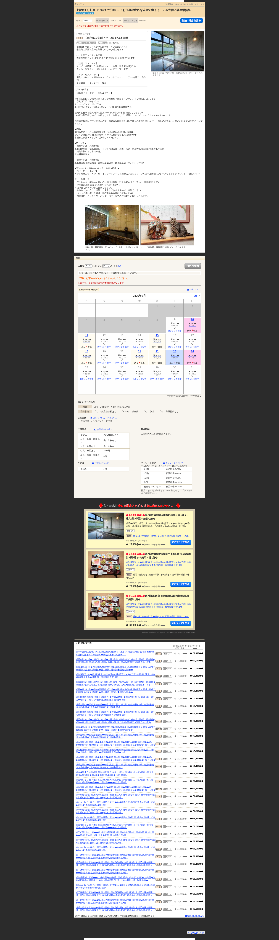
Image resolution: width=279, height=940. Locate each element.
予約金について (102, 463)
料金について (195, 289)
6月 (195, 296)
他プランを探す (174, 331)
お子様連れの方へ (105, 429)
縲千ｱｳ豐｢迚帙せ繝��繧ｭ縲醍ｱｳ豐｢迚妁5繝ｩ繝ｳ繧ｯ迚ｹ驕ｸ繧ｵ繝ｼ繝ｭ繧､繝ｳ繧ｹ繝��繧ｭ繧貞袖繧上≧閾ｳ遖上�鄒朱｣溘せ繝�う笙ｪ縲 (115, 833)
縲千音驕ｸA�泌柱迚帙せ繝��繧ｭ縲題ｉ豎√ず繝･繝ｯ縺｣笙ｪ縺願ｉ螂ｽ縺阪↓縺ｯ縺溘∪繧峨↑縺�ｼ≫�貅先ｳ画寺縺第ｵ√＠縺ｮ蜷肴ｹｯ (115, 706)
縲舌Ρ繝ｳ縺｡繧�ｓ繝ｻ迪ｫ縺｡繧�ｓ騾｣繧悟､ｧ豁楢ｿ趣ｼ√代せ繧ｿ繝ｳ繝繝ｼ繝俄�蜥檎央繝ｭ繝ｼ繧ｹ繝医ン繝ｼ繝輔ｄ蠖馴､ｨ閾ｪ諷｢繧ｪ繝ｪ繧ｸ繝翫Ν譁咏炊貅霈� (115, 661)
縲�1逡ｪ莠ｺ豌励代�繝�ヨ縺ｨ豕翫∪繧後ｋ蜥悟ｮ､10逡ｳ (161, 536)
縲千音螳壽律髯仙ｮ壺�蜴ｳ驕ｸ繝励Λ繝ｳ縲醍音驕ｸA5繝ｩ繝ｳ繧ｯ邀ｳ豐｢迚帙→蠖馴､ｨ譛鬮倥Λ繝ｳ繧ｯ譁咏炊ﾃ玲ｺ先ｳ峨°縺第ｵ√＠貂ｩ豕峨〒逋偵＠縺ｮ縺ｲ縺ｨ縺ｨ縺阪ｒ (115, 864)
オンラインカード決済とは (105, 418)
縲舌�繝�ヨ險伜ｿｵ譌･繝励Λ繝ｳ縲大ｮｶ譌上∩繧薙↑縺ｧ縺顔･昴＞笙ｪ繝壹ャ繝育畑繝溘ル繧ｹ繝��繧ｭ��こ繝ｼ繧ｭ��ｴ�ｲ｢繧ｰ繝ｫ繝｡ (115, 773)
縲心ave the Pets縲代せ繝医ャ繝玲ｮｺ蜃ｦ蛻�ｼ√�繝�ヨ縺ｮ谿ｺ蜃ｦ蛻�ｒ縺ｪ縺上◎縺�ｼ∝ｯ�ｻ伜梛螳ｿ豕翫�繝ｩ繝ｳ (116, 803)
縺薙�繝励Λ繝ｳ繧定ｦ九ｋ (180, 542)
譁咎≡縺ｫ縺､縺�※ (195, 916)
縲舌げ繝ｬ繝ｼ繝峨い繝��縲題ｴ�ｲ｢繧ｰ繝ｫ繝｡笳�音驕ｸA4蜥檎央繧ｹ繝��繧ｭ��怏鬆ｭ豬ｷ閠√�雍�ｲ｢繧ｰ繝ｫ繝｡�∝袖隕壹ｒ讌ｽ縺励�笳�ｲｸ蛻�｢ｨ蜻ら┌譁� (115, 743)
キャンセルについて (174, 463)
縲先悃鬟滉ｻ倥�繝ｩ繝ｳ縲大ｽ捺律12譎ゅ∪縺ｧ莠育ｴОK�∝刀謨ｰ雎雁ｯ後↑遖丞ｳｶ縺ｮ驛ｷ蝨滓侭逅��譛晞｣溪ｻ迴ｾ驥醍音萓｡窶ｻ (158, 563)
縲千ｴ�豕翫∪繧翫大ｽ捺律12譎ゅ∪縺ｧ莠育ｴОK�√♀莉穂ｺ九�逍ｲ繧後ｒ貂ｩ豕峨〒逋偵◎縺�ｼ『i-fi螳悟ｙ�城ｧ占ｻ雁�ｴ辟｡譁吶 (115, 653)
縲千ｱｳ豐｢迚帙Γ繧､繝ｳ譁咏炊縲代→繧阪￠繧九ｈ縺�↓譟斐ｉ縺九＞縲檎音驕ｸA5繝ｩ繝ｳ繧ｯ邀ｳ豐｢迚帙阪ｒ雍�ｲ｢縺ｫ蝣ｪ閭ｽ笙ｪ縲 (116, 796)
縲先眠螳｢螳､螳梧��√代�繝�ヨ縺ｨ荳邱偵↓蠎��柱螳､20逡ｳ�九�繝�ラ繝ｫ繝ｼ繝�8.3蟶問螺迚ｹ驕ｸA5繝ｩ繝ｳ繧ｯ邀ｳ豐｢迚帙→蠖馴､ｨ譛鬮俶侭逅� (115, 879)
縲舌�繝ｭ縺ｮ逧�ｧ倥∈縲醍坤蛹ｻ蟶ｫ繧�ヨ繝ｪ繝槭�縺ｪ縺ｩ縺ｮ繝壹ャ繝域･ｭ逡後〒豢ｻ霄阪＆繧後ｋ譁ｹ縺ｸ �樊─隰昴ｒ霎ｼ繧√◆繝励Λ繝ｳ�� (116, 668)
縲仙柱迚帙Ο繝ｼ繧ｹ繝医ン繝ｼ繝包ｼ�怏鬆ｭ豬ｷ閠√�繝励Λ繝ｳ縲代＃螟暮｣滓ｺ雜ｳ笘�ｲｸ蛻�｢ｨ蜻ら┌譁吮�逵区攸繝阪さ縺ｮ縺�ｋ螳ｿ (115, 698)
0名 (119, 266)
